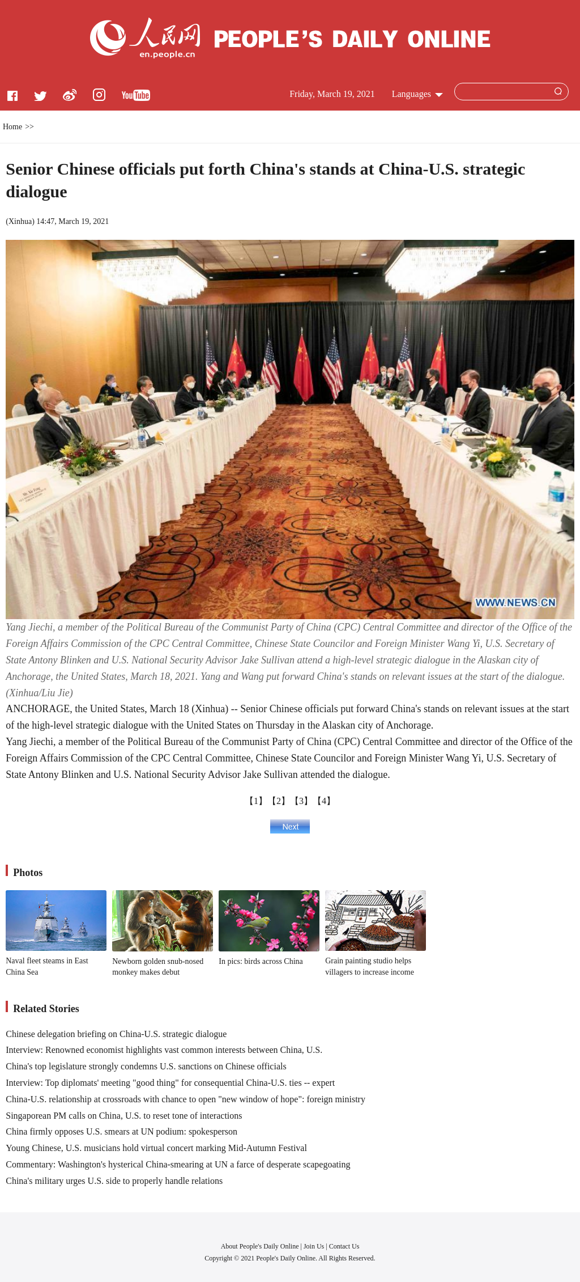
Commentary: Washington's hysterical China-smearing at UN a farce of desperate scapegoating (178, 1164)
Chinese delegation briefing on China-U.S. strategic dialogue (116, 1034)
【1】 (256, 801)
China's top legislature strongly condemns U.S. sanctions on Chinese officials (146, 1066)
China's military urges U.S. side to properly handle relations (114, 1181)
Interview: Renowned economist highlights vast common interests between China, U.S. (164, 1050)
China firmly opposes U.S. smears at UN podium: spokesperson (121, 1131)
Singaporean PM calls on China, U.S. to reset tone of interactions (124, 1115)
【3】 (301, 801)
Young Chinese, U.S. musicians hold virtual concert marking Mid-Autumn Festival (156, 1148)
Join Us (315, 1246)
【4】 (324, 801)
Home (12, 126)
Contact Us (344, 1246)
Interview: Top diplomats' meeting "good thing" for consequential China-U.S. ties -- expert (170, 1083)
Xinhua (20, 221)
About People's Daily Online (260, 1246)
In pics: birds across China (261, 961)
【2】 (278, 801)
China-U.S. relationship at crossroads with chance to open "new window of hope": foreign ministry (185, 1099)
